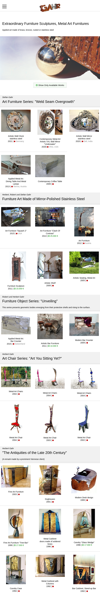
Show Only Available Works (50, 85)
